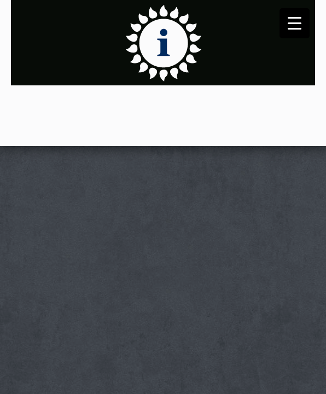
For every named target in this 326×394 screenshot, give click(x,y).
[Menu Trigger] (295, 23)
